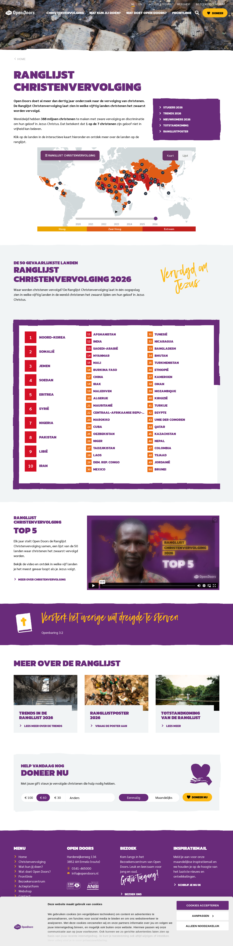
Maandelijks (163, 802)
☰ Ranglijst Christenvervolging (70, 160)
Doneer (217, 13)
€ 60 (43, 802)
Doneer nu (200, 802)
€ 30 (57, 802)
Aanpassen (203, 904)
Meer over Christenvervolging (42, 589)
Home (19, 59)
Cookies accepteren (202, 894)
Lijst (185, 160)
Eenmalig (133, 802)
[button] (197, 13)
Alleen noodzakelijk (202, 914)
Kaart (170, 160)
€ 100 (29, 802)
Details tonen (56, 938)
